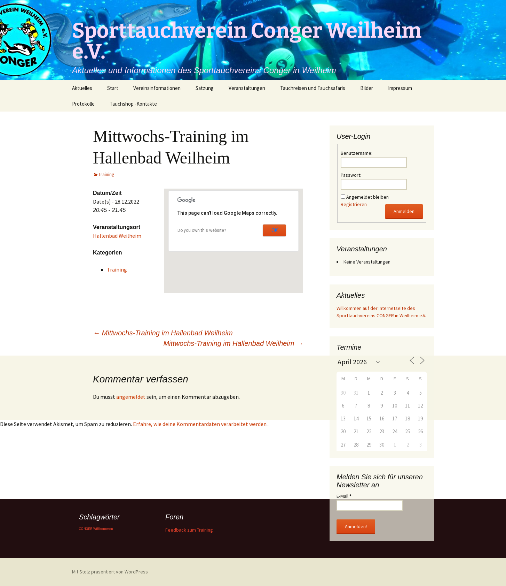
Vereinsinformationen (157, 88)
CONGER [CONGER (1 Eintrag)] (85, 528)
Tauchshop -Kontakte (133, 103)
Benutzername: (356, 153)
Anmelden (404, 211)
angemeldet (130, 396)
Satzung (205, 88)
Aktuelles (82, 88)
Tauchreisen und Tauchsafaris (312, 88)
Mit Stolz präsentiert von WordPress (110, 572)
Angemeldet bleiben (367, 197)
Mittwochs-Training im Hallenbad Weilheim (163, 333)
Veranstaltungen (247, 88)
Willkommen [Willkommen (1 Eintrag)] (103, 528)
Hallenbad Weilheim (117, 235)
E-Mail (344, 496)
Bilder (366, 88)
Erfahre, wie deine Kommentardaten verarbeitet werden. (200, 423)
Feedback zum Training (189, 530)
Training (106, 174)
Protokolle (83, 103)
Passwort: (351, 175)
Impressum (400, 88)
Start (112, 88)
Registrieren (354, 204)
